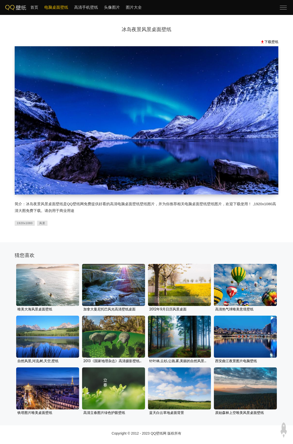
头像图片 (112, 7)
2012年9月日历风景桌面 (168, 309)
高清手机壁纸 (86, 7)
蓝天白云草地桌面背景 (166, 413)
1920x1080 (25, 223)
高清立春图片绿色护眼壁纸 (104, 413)
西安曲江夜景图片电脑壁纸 (236, 361)
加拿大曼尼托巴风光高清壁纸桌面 (109, 309)
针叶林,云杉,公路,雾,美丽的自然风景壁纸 (179, 361)
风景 (42, 223)
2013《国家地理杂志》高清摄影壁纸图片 (113, 361)
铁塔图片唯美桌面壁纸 (34, 413)
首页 (34, 7)
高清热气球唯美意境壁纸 (234, 309)
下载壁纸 (271, 42)
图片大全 (134, 7)
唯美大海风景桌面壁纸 (34, 309)
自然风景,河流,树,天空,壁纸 (37, 361)
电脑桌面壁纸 (56, 7)
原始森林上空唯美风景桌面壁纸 (239, 413)
